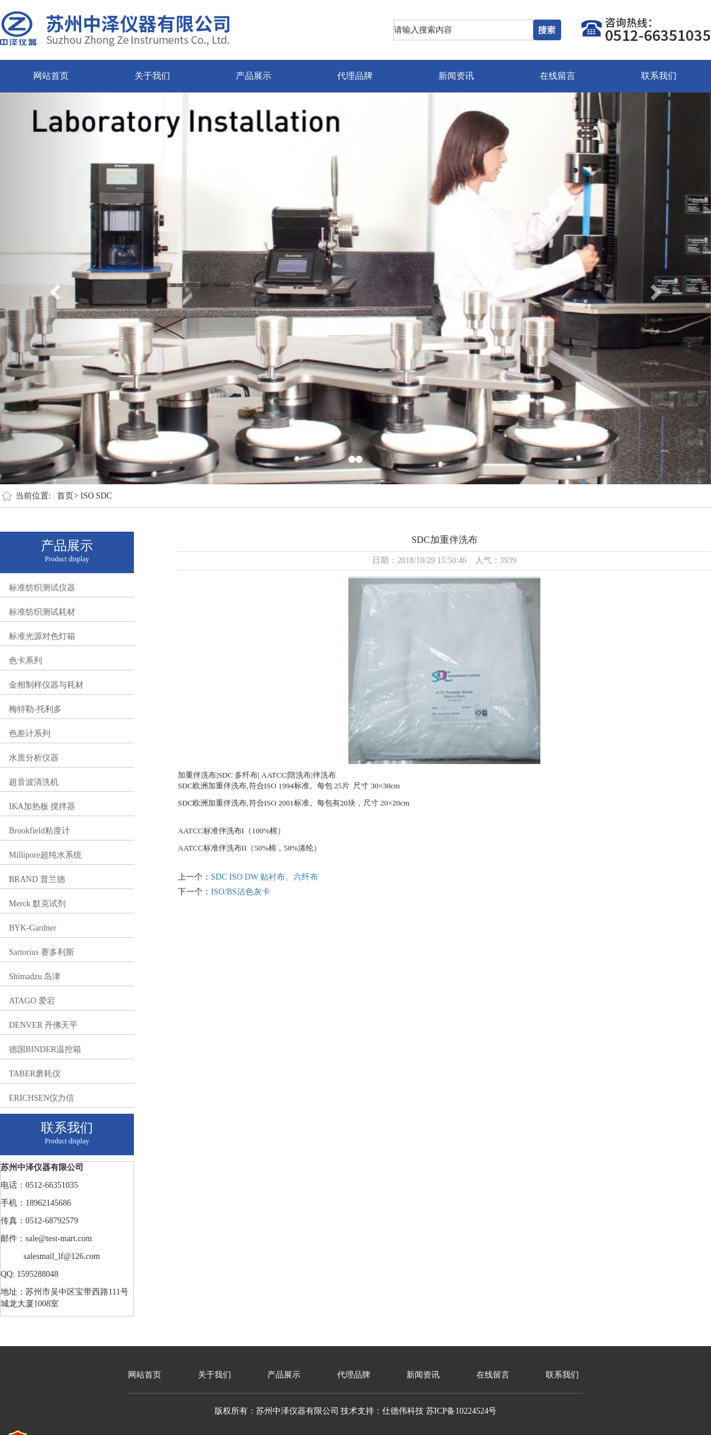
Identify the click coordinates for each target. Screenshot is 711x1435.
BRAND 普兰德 (37, 879)
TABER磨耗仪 (34, 1073)
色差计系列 (29, 733)
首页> (67, 495)
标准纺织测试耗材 (42, 612)
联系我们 (659, 76)
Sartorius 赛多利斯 (41, 952)
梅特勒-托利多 (35, 709)
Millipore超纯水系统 (45, 855)
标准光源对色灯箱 (42, 636)
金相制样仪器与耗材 (46, 684)
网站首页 (51, 76)
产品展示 (253, 76)
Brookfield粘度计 (39, 830)
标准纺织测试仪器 (42, 587)
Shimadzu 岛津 (35, 976)
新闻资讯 (456, 76)
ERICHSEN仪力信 (41, 1098)
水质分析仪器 (34, 757)
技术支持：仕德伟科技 (382, 1411)
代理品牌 (355, 76)
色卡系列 (25, 660)
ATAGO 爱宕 (32, 1000)
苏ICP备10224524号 (461, 1411)
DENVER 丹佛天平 (43, 1025)
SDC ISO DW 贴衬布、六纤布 (264, 876)
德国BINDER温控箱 (45, 1049)
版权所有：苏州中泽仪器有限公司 (276, 1411)
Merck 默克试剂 (37, 903)
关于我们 (152, 76)
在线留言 (557, 76)
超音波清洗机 (34, 782)
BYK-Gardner (32, 927)
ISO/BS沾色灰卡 (240, 891)
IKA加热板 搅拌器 (42, 806)
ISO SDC (96, 495)
